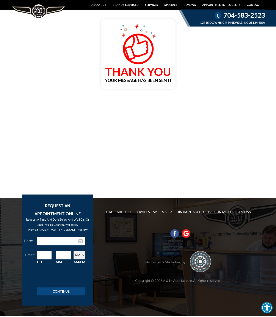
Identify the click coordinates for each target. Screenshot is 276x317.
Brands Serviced (126, 4)
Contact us (224, 212)
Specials (170, 4)
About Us (98, 4)
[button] (267, 308)
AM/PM (79, 262)
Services (151, 4)
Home (109, 212)
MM (59, 262)
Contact (254, 4)
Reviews (189, 4)
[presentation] (56, 277)
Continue (61, 292)
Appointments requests (221, 4)
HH (39, 262)
